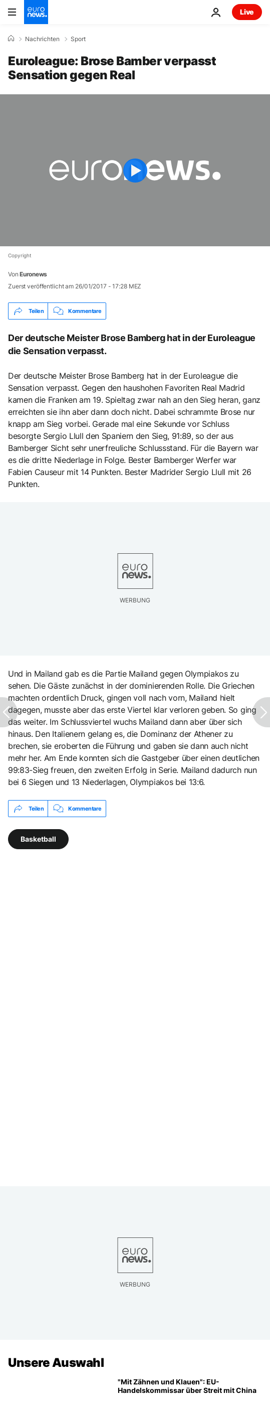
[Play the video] (135, 170)
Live (247, 12)
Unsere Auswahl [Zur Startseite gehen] (56, 1362)
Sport (78, 39)
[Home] (11, 38)
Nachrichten (42, 39)
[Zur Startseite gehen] (36, 12)
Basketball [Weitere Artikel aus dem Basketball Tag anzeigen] (38, 839)
